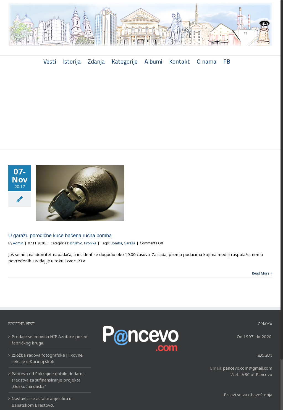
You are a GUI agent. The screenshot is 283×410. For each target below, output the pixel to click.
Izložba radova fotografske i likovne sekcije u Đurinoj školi (47, 358)
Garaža (129, 243)
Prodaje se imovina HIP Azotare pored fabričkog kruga (49, 340)
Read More (260, 273)
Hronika (90, 243)
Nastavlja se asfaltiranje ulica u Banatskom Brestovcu (41, 402)
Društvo (76, 243)
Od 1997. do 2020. (254, 336)
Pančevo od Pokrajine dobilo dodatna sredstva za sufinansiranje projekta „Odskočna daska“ (48, 380)
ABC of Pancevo (257, 374)
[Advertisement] (140, 108)
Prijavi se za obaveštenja (248, 394)
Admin (18, 243)
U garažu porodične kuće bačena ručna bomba (60, 235)
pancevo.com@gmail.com (247, 368)
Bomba (116, 243)
